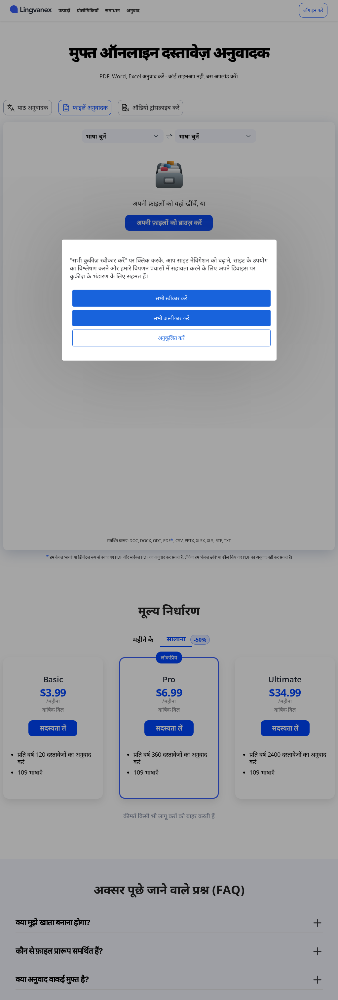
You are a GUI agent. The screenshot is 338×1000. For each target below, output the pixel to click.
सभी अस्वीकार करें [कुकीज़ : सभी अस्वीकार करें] (171, 317)
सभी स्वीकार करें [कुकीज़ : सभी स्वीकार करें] (171, 297)
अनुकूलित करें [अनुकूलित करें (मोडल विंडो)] (171, 337)
